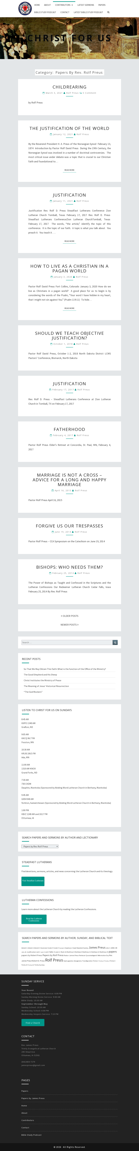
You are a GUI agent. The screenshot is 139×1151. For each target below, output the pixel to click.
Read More (70, 169)
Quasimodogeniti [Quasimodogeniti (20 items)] (91, 955)
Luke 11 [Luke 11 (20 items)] (57, 952)
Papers (102, 5)
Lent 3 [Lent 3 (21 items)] (47, 952)
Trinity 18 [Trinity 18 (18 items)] (31, 965)
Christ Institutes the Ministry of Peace (42, 680)
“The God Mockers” (33, 691)
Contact (64, 12)
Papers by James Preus (33, 1098)
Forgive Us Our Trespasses (69, 526)
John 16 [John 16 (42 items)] (114, 948)
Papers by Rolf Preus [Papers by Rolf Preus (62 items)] (53, 955)
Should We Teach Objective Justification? (69, 335)
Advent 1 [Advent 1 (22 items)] (24, 948)
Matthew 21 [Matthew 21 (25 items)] (86, 952)
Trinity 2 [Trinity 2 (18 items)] (101, 961)
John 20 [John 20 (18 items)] (23, 952)
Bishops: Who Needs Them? (69, 567)
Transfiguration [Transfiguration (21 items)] (87, 961)
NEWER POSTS (70, 624)
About (47, 5)
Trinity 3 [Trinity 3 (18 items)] (107, 961)
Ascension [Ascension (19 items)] (44, 948)
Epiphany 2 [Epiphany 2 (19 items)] (68, 948)
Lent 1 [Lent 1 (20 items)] (38, 952)
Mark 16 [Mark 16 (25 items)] (63, 952)
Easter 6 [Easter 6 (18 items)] (62, 948)
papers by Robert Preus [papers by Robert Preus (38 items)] (31, 955)
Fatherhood (69, 429)
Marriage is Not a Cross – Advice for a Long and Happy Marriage (70, 479)
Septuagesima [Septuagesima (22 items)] (68, 961)
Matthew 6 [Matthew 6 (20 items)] (78, 952)
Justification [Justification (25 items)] (31, 952)
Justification (69, 195)
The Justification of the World (69, 128)
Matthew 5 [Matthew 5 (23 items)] (70, 952)
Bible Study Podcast (45, 12)
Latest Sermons (85, 5)
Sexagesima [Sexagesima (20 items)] (78, 961)
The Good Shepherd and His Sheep (40, 674)
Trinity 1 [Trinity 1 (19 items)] (95, 961)
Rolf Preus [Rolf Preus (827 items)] (54, 960)
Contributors (62, 5)
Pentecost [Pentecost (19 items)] (82, 955)
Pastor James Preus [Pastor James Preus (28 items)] (71, 955)
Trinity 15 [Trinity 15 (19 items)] (24, 965)
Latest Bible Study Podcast (88, 12)
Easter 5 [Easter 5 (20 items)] (56, 948)
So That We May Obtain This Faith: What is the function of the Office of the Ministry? (65, 669)
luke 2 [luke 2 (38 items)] (52, 952)
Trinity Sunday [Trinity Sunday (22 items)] (39, 965)
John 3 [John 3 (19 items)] (108, 948)
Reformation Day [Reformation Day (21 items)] (103, 955)
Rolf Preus (72, 93)
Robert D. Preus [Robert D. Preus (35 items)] (38, 960)
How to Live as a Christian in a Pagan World (69, 268)
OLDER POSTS (69, 616)
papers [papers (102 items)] (113, 951)
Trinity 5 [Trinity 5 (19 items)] (112, 961)
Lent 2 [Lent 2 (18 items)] (43, 952)
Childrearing (70, 87)
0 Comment (89, 93)
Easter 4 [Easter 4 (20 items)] (50, 948)
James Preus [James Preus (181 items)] (97, 947)
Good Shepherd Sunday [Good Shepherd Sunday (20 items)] (80, 948)
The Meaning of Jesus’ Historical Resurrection (46, 686)
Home (37, 5)
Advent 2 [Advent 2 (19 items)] (31, 948)
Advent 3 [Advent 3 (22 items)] (37, 948)
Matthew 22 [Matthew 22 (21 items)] (95, 952)
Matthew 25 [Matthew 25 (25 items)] (104, 952)
